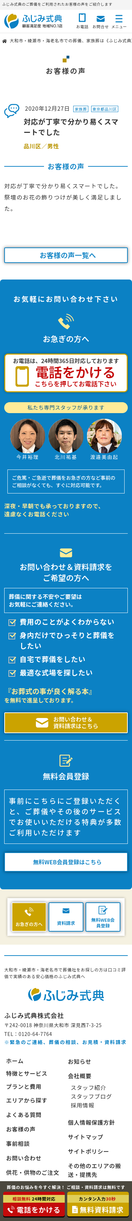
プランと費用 (24, 1086)
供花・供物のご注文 (32, 1172)
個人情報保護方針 (91, 1122)
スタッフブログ (91, 1096)
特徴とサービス (27, 1073)
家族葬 (81, 109)
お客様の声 (21, 1129)
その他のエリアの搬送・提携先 (94, 1170)
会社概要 (80, 1076)
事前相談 (18, 1143)
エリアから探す (27, 1100)
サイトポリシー (88, 1151)
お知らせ (80, 1061)
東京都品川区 (104, 109)
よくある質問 (24, 1114)
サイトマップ (85, 1137)
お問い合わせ (24, 1158)
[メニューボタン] (119, 20)
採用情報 (82, 1105)
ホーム (15, 1060)
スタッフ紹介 (88, 1087)
